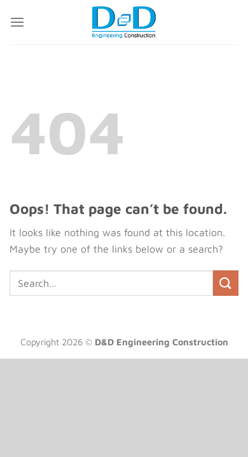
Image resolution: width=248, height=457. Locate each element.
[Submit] (225, 282)
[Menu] (17, 21)
